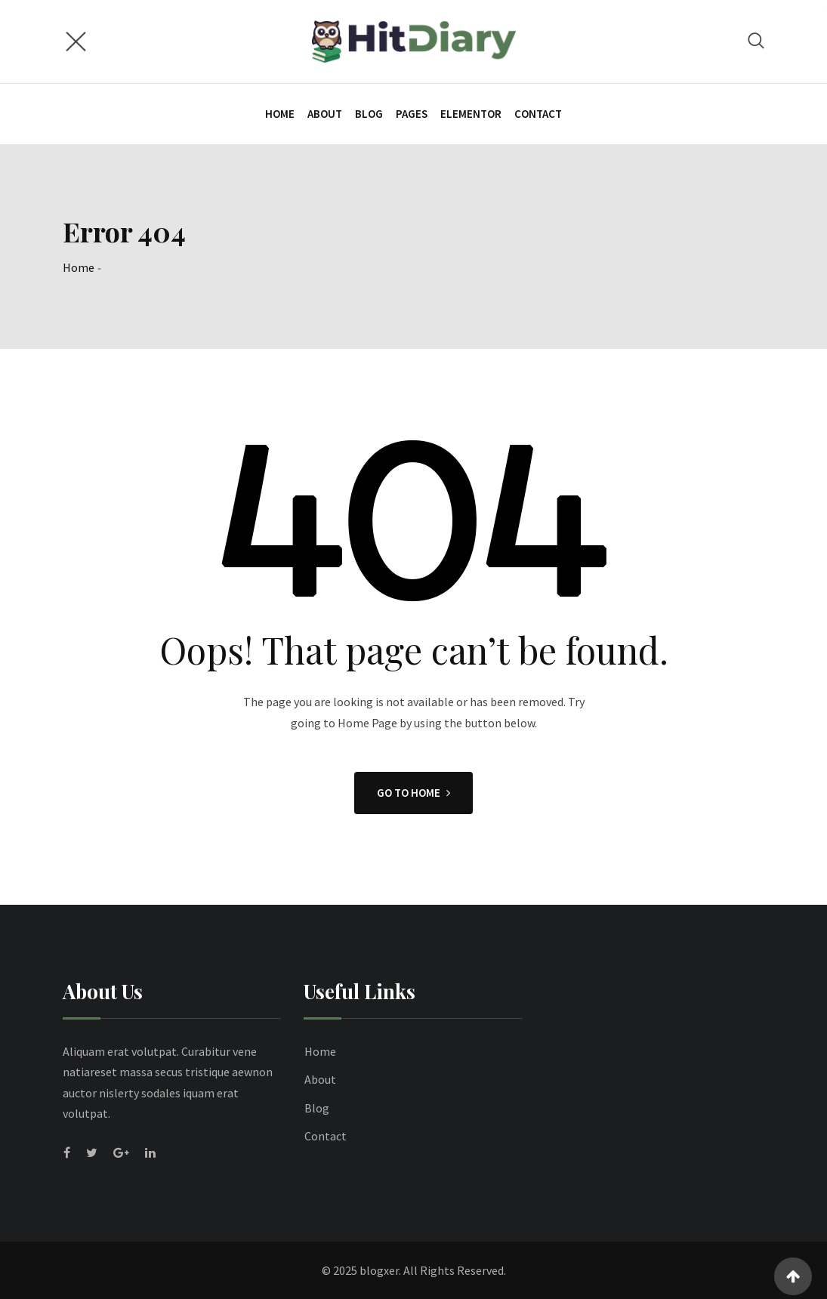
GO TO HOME (413, 792)
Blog (369, 113)
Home (280, 113)
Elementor (470, 113)
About (324, 113)
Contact (538, 113)
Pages (411, 113)
